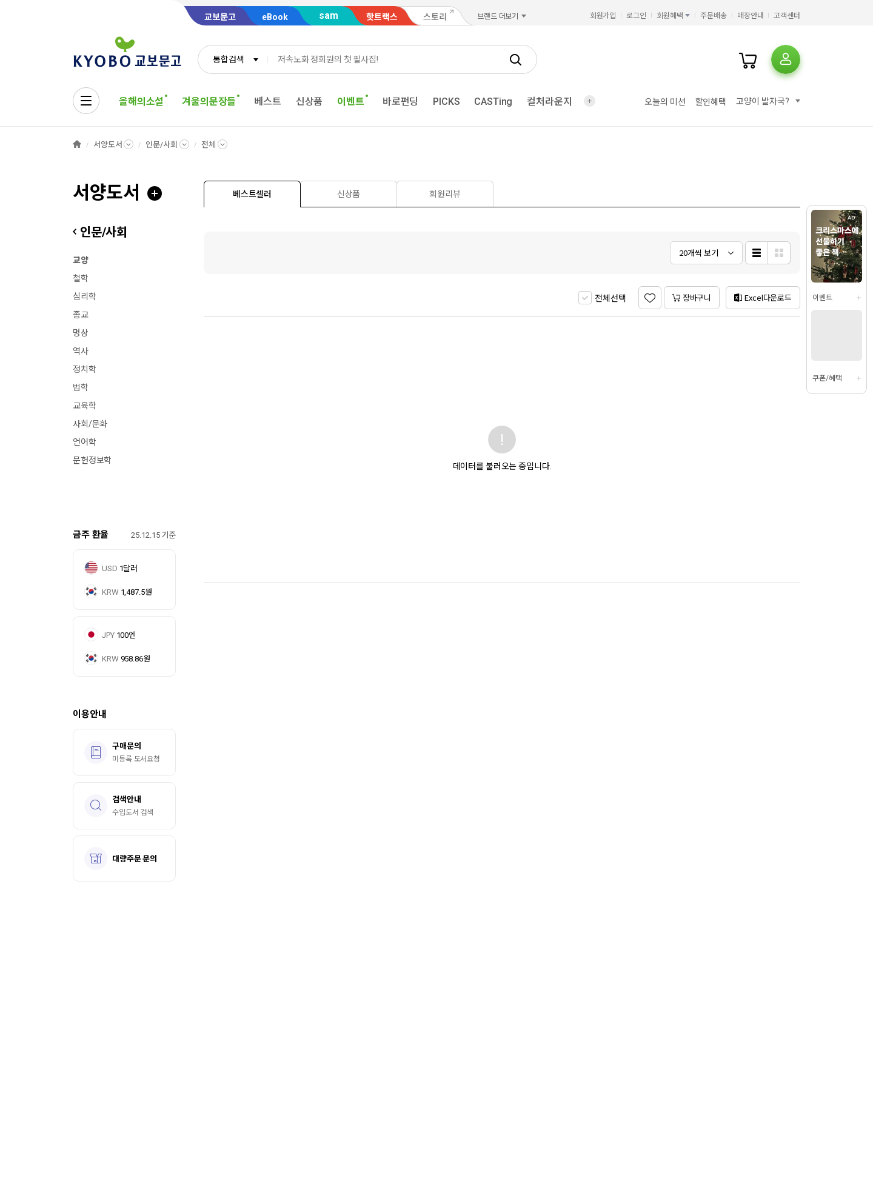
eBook (275, 17)
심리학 (84, 296)
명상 (81, 333)
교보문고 (220, 17)
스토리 (435, 17)
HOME (77, 144)
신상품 (309, 101)
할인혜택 (710, 102)
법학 (81, 387)
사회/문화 (90, 424)
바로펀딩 (400, 101)
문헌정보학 (92, 460)
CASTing (493, 101)
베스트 (267, 101)
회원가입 (603, 16)
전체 (208, 144)
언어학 (84, 442)
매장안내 (750, 16)
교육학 (84, 405)
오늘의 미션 (664, 102)
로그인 (636, 16)
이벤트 (822, 297)
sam (328, 15)
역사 (81, 351)
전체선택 (610, 298)
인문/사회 (161, 144)
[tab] (252, 194)
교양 (81, 260)
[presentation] (252, 194)
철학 (81, 278)
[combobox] (233, 59)
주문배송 (713, 16)
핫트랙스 (382, 17)
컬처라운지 (549, 101)
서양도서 (107, 144)
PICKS (446, 101)
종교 (81, 315)
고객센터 (787, 16)
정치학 (84, 369)
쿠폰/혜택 (826, 378)
